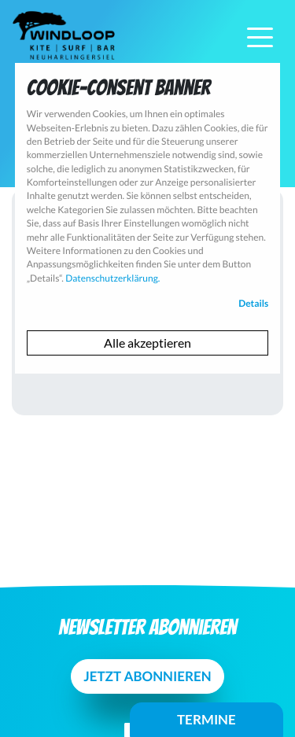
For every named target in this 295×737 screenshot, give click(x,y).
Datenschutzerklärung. (112, 278)
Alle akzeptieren (147, 342)
